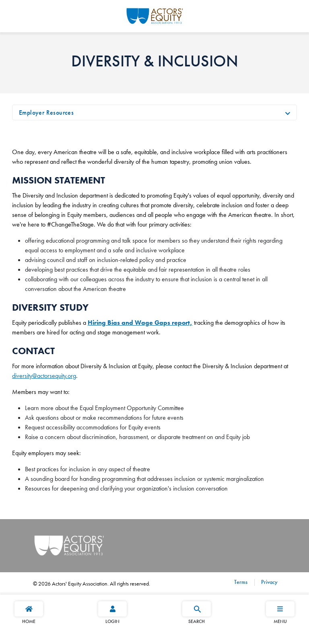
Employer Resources (46, 112)
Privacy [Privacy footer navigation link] (268, 582)
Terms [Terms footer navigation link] (240, 582)
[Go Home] (154, 15)
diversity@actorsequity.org (44, 375)
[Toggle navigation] (288, 113)
